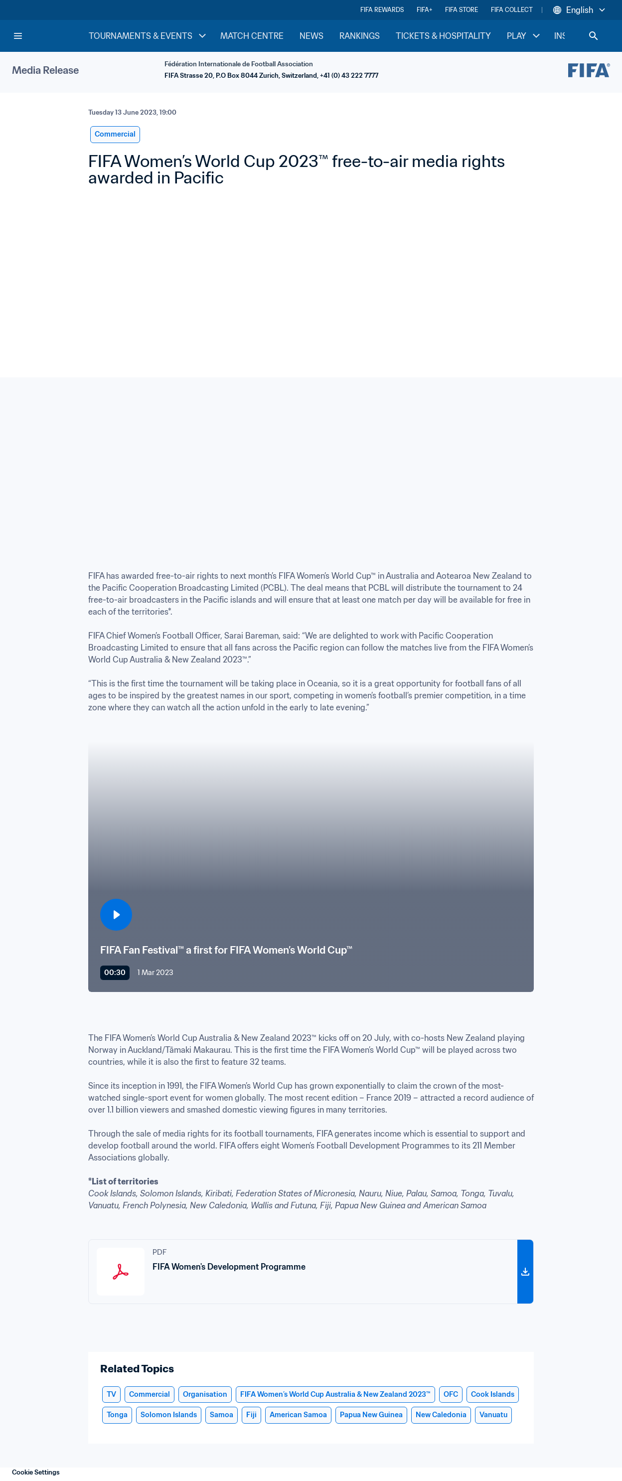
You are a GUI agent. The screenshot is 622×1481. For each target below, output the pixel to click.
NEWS (311, 36)
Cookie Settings (36, 1472)
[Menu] (18, 36)
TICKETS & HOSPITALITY (443, 36)
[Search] (594, 35)
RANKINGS (359, 36)
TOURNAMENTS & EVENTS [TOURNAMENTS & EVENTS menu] (148, 36)
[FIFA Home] (50, 36)
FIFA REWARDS (382, 9)
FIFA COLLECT (512, 9)
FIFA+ (424, 9)
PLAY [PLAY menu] (524, 36)
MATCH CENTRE (252, 36)
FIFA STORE (461, 9)
